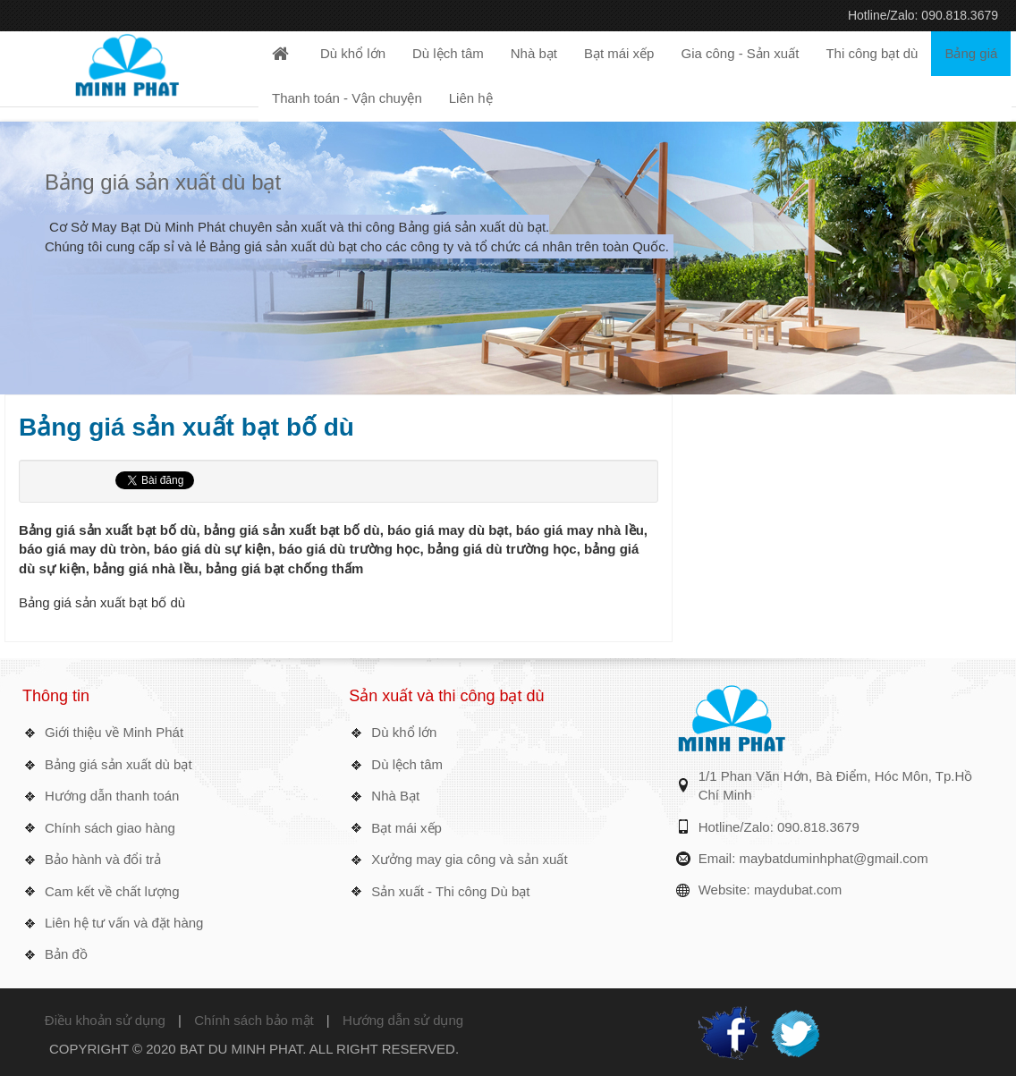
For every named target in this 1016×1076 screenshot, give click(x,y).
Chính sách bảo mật (254, 1020)
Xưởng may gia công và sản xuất (469, 859)
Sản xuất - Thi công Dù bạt (450, 891)
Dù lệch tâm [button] (448, 53)
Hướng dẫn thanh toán (112, 795)
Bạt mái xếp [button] (619, 53)
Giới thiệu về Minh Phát (114, 732)
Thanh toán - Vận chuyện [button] (347, 98)
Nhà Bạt (395, 795)
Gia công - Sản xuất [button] (740, 53)
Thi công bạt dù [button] (872, 53)
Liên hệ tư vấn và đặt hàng (124, 922)
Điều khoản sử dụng (105, 1020)
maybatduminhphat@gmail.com (834, 858)
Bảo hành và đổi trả (103, 859)
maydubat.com (798, 889)
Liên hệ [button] (471, 98)
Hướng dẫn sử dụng (403, 1020)
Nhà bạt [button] (534, 53)
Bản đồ (66, 954)
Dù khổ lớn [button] (352, 53)
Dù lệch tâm (407, 764)
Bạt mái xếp (406, 827)
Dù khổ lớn (403, 732)
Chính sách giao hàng (110, 827)
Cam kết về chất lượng (112, 891)
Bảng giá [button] (970, 53)
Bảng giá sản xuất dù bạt (163, 182)
